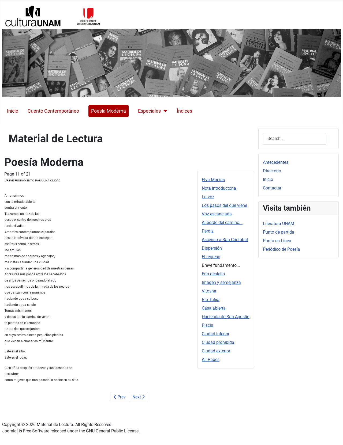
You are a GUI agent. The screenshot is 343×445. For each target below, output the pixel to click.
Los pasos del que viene (224, 205)
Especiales (149, 111)
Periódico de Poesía (281, 249)
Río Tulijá (210, 299)
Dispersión (212, 248)
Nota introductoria (219, 188)
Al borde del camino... (222, 222)
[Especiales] (164, 111)
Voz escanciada (217, 213)
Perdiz (208, 231)
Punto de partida (278, 232)
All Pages (210, 359)
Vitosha (209, 291)
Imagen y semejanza (221, 282)
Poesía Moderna (108, 111)
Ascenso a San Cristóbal (225, 239)
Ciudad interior (215, 333)
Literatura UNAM (278, 223)
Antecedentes (275, 162)
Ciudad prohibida (218, 342)
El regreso (211, 256)
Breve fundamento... (221, 265)
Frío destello (213, 273)
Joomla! (10, 430)
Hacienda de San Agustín (225, 316)
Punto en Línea (277, 240)
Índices (184, 111)
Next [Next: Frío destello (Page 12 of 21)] (138, 397)
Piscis (207, 325)
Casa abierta (214, 308)
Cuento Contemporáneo (53, 111)
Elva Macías (213, 179)
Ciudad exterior (216, 350)
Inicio (12, 111)
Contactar (272, 188)
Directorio (272, 170)
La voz (208, 196)
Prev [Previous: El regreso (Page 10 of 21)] (120, 397)
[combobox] (294, 139)
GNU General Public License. (113, 430)
